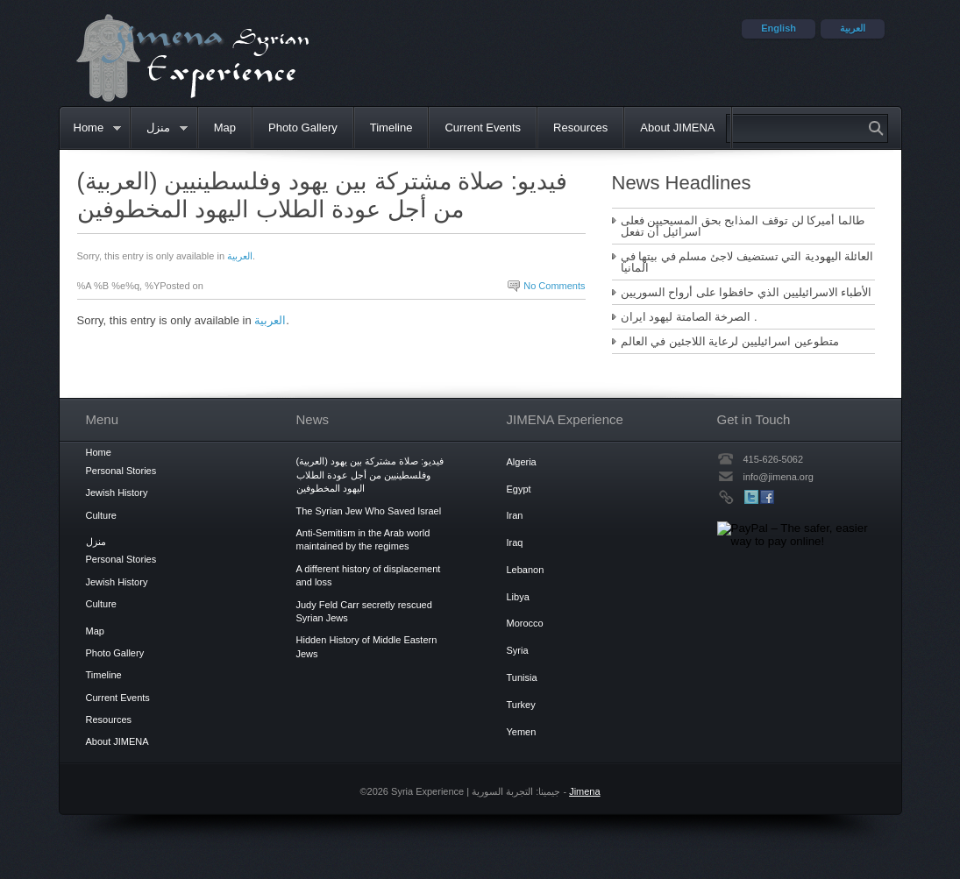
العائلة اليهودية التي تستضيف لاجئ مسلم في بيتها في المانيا (747, 262)
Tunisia (522, 677)
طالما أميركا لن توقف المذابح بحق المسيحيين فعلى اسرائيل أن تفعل (742, 226)
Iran (515, 515)
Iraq (515, 542)
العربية (239, 256)
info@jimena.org (778, 476)
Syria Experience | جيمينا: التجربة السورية (192, 57)
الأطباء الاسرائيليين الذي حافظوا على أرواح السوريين (746, 292)
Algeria (522, 462)
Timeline (391, 127)
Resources (580, 127)
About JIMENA (677, 127)
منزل (160, 128)
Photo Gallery (303, 127)
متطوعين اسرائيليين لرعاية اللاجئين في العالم (730, 341)
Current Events (482, 127)
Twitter (751, 497)
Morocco (525, 623)
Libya (518, 597)
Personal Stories (121, 470)
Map (225, 127)
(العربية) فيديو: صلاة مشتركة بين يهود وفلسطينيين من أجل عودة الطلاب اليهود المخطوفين (370, 474)
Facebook (767, 497)
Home (90, 128)
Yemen (522, 732)
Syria (518, 650)
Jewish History (117, 492)
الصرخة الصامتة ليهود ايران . (689, 317)
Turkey (521, 704)
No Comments (554, 285)
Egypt (519, 489)
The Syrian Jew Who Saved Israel (369, 511)
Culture (101, 515)
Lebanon (525, 569)
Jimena (584, 791)
